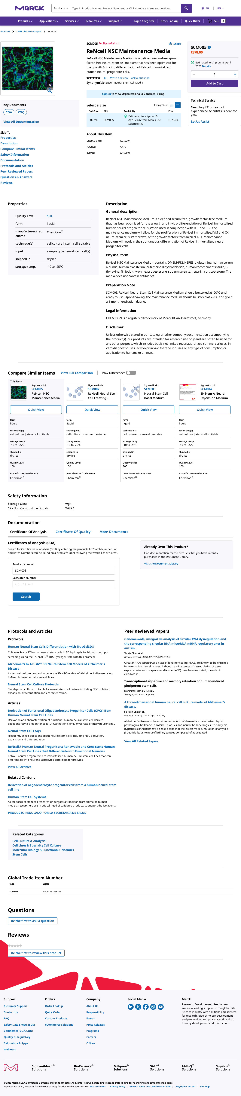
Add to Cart (214, 83)
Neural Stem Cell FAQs (24, 731)
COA (9, 112)
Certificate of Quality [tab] (73, 531)
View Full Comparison (77, 373)
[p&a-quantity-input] (214, 74)
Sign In (106, 94)
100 (49, 216)
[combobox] (121, 8)
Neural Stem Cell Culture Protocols (33, 684)
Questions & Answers (16, 177)
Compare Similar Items (17, 149)
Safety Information (14, 154)
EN (220, 8)
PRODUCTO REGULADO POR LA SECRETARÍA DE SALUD (47, 813)
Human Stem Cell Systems (27, 797)
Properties (8, 138)
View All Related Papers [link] (141, 741)
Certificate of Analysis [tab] (28, 531)
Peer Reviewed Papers (16, 171)
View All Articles (19, 767)
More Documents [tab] (113, 531)
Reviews (6, 183)
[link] (22, 1006)
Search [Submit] (26, 597)
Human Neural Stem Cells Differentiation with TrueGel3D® (51, 646)
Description (9, 143)
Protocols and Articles (16, 166)
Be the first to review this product (38, 954)
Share (175, 43)
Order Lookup (169, 21)
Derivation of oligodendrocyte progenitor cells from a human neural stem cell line (62, 787)
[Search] (186, 8)
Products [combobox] (59, 8)
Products (5, 31)
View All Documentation (21, 122)
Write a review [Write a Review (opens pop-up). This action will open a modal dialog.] (119, 78)
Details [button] (206, 66)
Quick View (36, 410)
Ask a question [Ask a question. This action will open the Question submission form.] (140, 78)
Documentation (12, 160)
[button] (144, 21)
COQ (21, 112)
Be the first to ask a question (32, 921)
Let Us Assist (200, 121)
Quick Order (192, 21)
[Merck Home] (29, 8)
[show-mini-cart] (216, 21)
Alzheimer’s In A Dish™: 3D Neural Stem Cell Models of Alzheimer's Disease (56, 666)
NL (205, 8)
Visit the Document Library (161, 563)
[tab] (8, 31)
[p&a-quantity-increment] (235, 74)
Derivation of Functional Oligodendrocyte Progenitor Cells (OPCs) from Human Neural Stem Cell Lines (59, 713)
